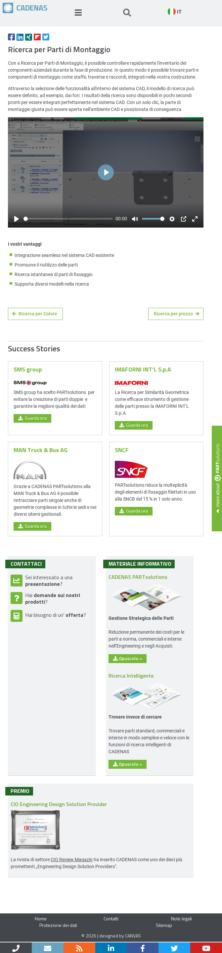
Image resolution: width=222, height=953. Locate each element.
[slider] (68, 219)
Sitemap (164, 925)
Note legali (181, 918)
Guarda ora (32, 418)
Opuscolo (127, 658)
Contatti (111, 918)
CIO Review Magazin (72, 859)
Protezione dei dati (58, 925)
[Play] (16, 219)
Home (41, 918)
